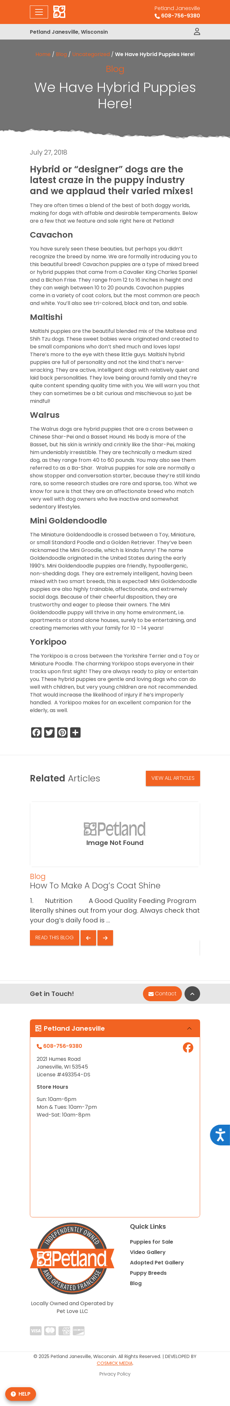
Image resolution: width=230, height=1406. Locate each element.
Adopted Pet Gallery (157, 1262)
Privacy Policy (115, 1374)
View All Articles (173, 778)
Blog (61, 54)
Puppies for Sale (151, 1242)
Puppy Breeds (148, 1273)
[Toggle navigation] (39, 12)
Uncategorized (91, 54)
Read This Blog (54, 937)
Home (43, 54)
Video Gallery (148, 1252)
